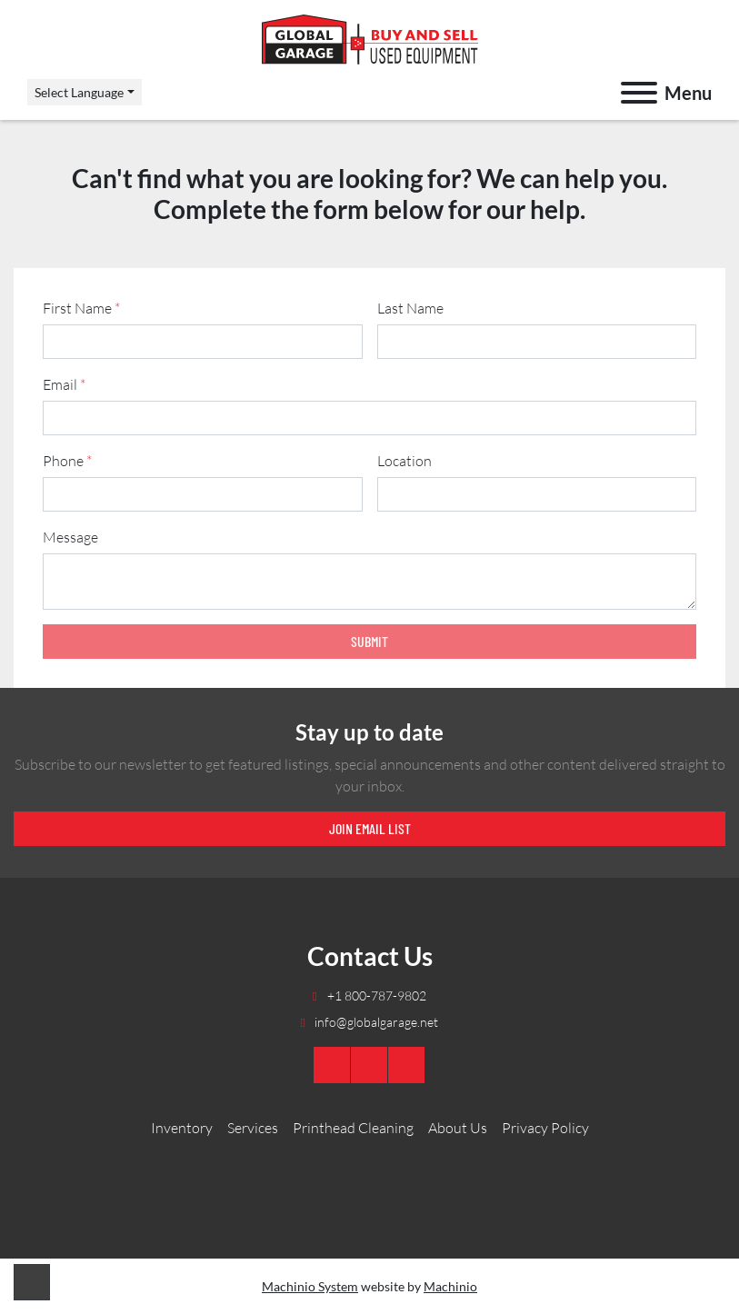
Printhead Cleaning (353, 1128)
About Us (457, 1128)
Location (404, 461)
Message (70, 537)
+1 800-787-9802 (375, 995)
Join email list (370, 828)
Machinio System (310, 1286)
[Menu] (639, 93)
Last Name (410, 308)
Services (252, 1128)
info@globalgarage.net (375, 1022)
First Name (81, 308)
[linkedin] (369, 1065)
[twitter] (406, 1065)
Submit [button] (369, 641)
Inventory (182, 1128)
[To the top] (32, 1282)
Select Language (79, 92)
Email (64, 384)
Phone (67, 461)
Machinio (450, 1286)
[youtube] (332, 1065)
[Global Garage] (369, 1168)
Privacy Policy (545, 1128)
